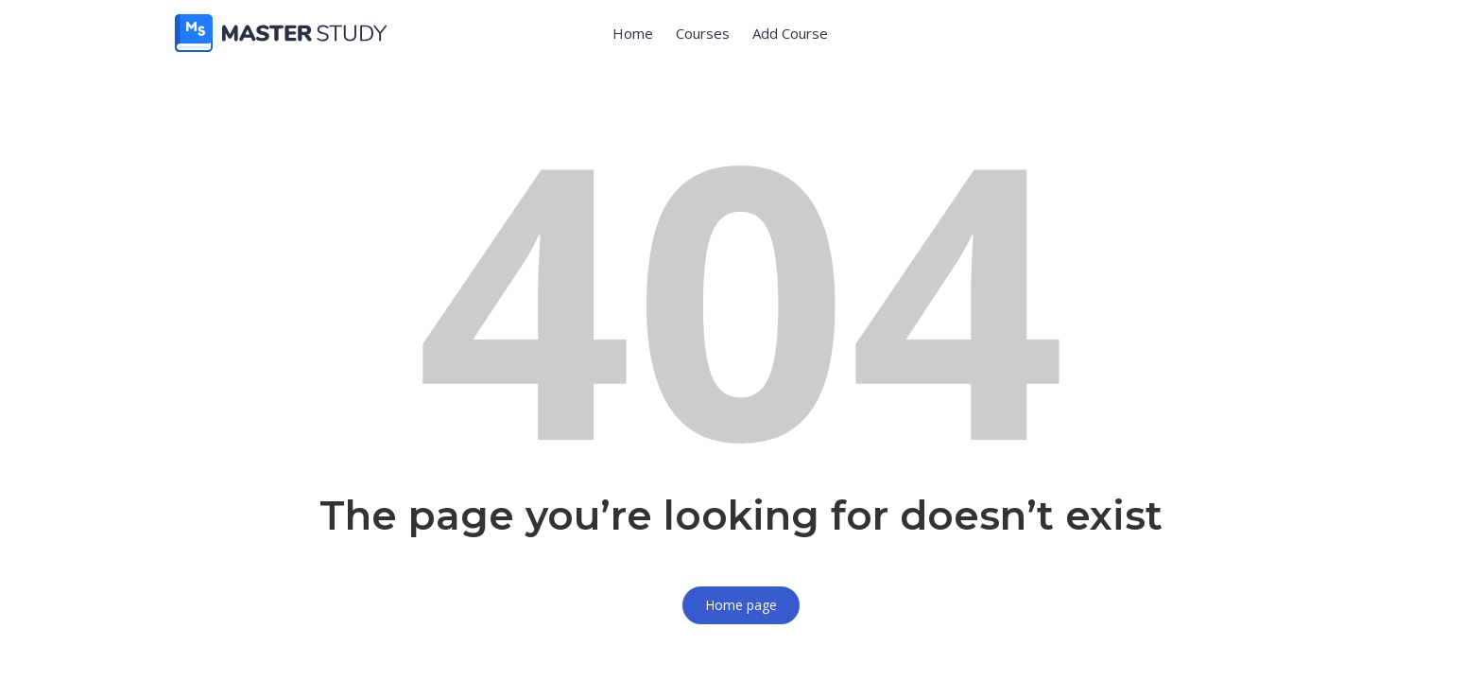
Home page (741, 605)
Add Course (790, 33)
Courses (703, 33)
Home (632, 33)
